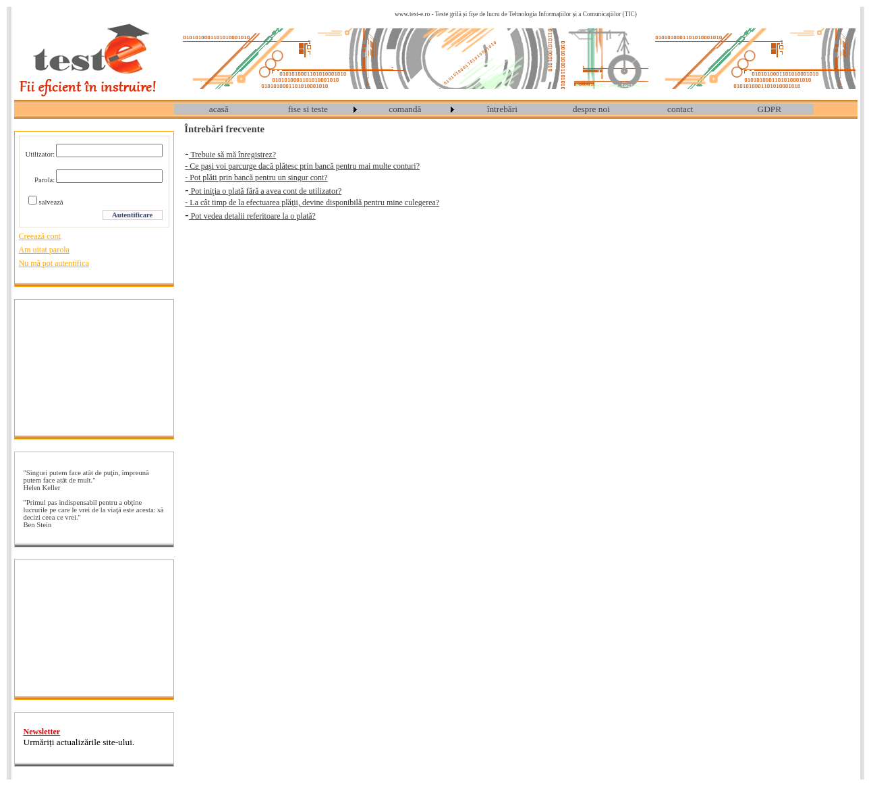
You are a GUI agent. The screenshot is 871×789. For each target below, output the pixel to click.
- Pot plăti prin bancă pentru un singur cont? (256, 177)
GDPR (770, 109)
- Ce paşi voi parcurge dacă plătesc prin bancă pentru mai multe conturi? (302, 166)
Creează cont (40, 236)
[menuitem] (218, 109)
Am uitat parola (44, 249)
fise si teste (308, 109)
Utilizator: (40, 154)
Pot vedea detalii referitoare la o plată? (252, 216)
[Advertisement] (93, 367)
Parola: (44, 180)
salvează (51, 202)
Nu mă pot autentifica (54, 263)
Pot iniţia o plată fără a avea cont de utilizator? (265, 191)
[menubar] (494, 109)
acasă (219, 109)
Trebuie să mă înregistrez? (232, 154)
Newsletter (42, 731)
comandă (405, 109)
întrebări (502, 109)
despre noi (591, 109)
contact (680, 109)
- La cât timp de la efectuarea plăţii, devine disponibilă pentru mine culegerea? (312, 202)
